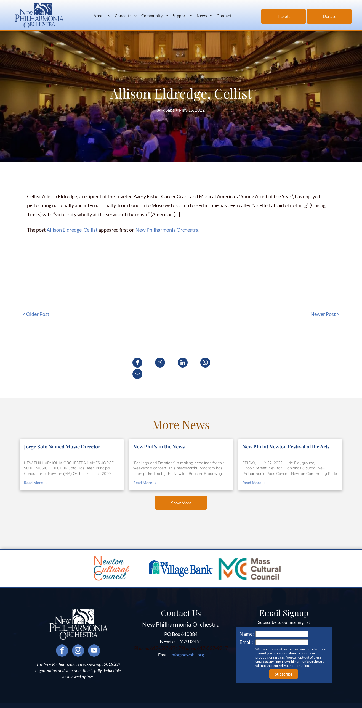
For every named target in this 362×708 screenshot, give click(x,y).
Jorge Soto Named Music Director (62, 435)
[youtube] (94, 640)
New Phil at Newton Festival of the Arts (286, 435)
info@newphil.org (187, 643)
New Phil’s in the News (159, 435)
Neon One (258, 702)
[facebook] (62, 640)
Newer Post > (324, 314)
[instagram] (78, 640)
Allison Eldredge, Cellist (72, 230)
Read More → (35, 471)
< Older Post (36, 314)
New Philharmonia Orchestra (166, 230)
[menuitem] (102, 15)
